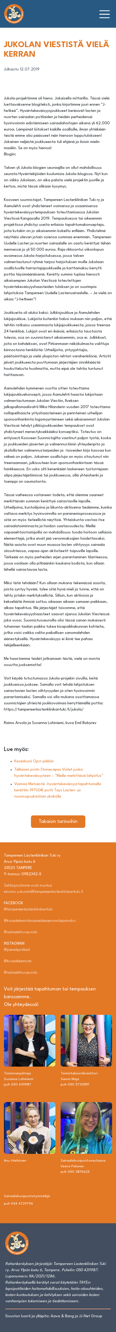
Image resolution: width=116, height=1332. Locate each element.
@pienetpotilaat (17, 950)
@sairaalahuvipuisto (20, 932)
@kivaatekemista (17, 961)
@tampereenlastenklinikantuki (28, 909)
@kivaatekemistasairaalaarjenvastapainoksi (40, 921)
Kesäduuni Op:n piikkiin (34, 761)
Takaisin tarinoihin (58, 821)
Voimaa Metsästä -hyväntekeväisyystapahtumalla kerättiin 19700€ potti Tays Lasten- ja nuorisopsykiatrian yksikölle (57, 790)
